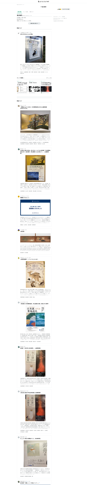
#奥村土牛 (35, 143)
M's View (21, 346)
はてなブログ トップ (20, 4)
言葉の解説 (19, 11)
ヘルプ (62, 18)
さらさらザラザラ (23, 302)
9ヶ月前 (27, 196)
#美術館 (38, 430)
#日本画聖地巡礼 (46, 142)
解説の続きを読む (34, 23)
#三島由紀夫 (22, 431)
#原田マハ (42, 430)
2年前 (30, 257)
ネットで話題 (25, 11)
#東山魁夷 (27, 143)
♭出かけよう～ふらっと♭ (24, 257)
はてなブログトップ (56, 19)
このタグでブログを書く (66, 9)
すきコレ (21, 105)
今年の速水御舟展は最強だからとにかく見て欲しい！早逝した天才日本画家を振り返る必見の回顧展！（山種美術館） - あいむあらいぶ (46, 84)
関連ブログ (32, 11)
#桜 (32, 476)
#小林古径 (27, 430)
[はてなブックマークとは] (23, 77)
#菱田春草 (34, 224)
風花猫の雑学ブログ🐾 (23, 481)
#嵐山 (34, 297)
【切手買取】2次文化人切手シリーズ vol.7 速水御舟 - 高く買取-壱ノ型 (22, 83)
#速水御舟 (31, 143)
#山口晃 (43, 143)
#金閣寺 (26, 431)
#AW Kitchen (39, 191)
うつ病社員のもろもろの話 (24, 32)
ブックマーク (19, 81)
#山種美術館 (22, 143)
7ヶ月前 (30, 32)
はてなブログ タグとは (56, 18)
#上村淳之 (25, 224)
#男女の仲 (22, 73)
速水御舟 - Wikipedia (33, 82)
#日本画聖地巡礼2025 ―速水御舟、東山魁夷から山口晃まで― (31, 142)
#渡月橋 (30, 297)
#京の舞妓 (26, 252)
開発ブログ (65, 18)
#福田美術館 (22, 297)
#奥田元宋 (39, 143)
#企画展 (46, 430)
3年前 (27, 302)
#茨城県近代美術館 (27, 476)
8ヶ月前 (25, 105)
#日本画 (26, 341)
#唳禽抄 (21, 224)
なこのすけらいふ (23, 196)
